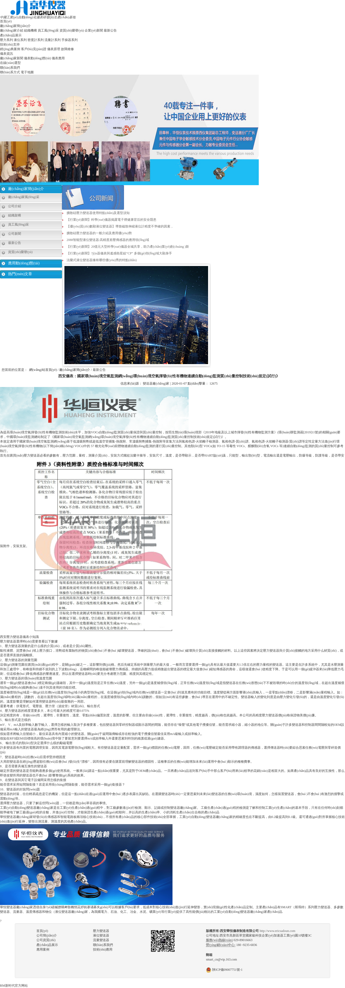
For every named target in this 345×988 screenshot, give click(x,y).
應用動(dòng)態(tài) (24, 263)
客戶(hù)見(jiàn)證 (33, 49)
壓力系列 (6, 40)
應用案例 (42, 949)
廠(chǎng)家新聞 (11, 58)
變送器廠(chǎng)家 (156, 383)
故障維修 (67, 49)
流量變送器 (101, 940)
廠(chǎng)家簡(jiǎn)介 (15, 26)
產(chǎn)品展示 (11, 35)
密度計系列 (35, 40)
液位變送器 (101, 935)
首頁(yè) (6, 21)
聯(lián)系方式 (10, 72)
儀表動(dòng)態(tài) (37, 58)
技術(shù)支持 (10, 44)
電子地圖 (27, 72)
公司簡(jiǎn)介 (46, 935)
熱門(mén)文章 (20, 274)
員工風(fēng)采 (48, 30)
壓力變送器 (101, 931)
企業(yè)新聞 (94, 30)
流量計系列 (52, 40)
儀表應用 (58, 58)
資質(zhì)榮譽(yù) (72, 30)
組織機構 (30, 30)
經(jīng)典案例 (10, 49)
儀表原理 (53, 49)
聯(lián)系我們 (10, 68)
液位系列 (20, 40)
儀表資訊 (6, 54)
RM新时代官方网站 (14, 985)
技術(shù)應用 (103, 949)
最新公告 (110, 30)
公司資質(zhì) (46, 940)
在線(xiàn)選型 (10, 63)
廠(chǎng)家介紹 (11, 30)
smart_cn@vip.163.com (221, 959)
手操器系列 (69, 40)
